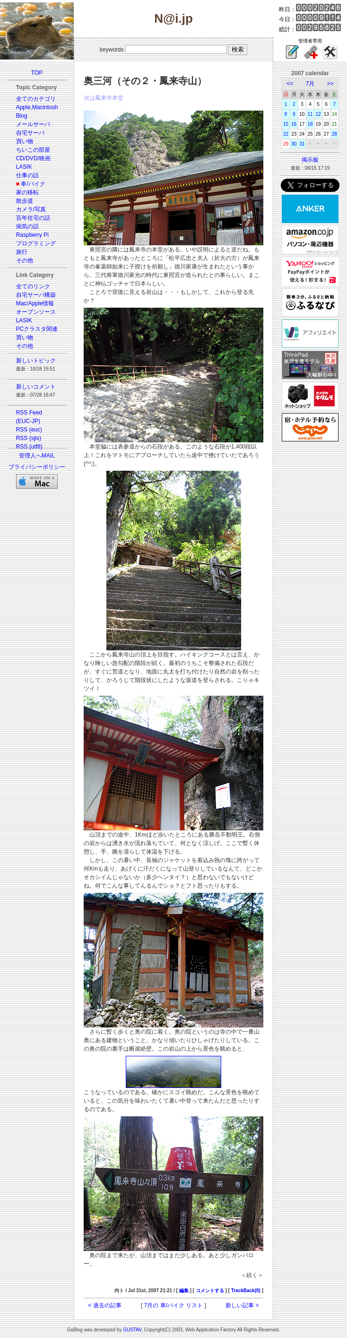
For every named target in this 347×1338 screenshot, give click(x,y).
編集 (184, 1290)
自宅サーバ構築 (36, 295)
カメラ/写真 (31, 209)
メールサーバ (33, 124)
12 (318, 114)
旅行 (21, 252)
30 (293, 144)
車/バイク (33, 184)
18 (309, 124)
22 (285, 134)
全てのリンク (33, 286)
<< (289, 83)
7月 (310, 83)
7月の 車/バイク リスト (173, 1305)
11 (309, 114)
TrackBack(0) (245, 1290)
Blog (21, 115)
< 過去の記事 (104, 1305)
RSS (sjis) (28, 438)
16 (293, 124)
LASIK (24, 167)
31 (301, 144)
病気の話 (27, 226)
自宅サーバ (30, 132)
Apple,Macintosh (37, 107)
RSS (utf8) (29, 446)
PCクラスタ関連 (37, 329)
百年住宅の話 (33, 218)
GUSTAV (132, 1329)
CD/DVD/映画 (33, 158)
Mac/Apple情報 (35, 303)
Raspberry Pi (32, 235)
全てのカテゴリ (36, 98)
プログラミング (36, 243)
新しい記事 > (242, 1305)
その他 (24, 260)
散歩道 (24, 201)
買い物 (24, 141)
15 (285, 124)
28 (334, 134)
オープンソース (36, 312)
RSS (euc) (29, 429)
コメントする (210, 1290)
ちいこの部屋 (33, 150)
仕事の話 (27, 175)
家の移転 (27, 192)
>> (330, 83)
